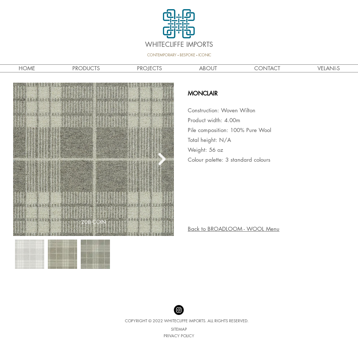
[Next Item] (161, 159)
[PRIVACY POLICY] (179, 336)
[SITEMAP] (179, 329)
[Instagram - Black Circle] (179, 310)
